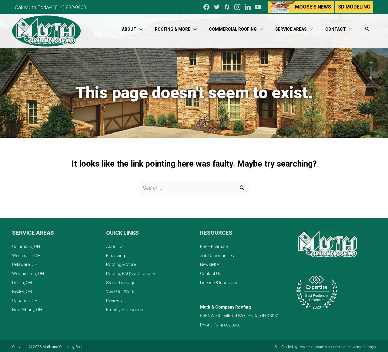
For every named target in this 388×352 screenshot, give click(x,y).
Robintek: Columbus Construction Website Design (336, 345)
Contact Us (210, 272)
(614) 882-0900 (73, 6)
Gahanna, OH (25, 299)
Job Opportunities (217, 254)
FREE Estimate (214, 245)
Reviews (114, 299)
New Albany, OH (27, 308)
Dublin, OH (22, 281)
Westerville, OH (26, 254)
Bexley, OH (22, 290)
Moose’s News (313, 6)
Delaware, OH (25, 263)
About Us (115, 245)
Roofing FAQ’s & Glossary (130, 272)
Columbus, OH (26, 245)
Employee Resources (126, 308)
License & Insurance (219, 281)
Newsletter (210, 263)
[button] (367, 27)
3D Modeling (354, 6)
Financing (115, 254)
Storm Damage (120, 281)
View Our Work (120, 290)
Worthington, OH (28, 272)
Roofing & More (121, 263)
